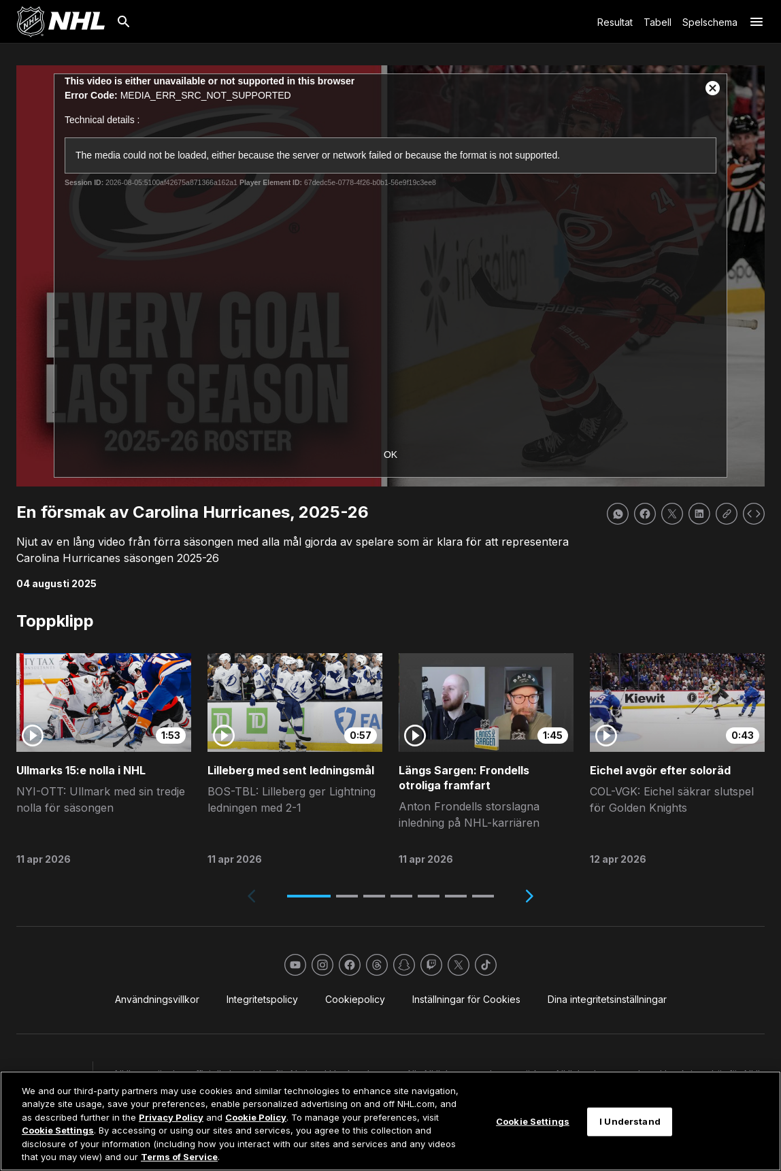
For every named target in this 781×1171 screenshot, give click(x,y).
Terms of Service (179, 1156)
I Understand (630, 1121)
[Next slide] (529, 896)
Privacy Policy (171, 1117)
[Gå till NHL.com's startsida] (60, 21)
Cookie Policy (255, 1117)
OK (390, 454)
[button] (309, 896)
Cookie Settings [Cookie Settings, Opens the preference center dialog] (532, 1121)
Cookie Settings (58, 1130)
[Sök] (124, 22)
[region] (390, 1121)
